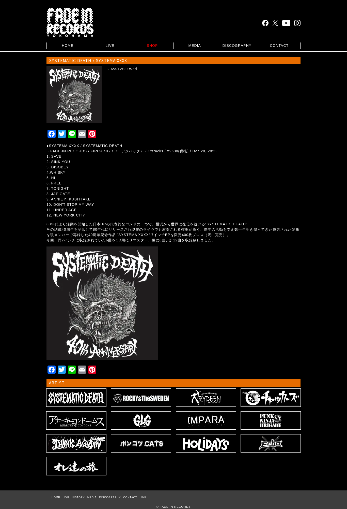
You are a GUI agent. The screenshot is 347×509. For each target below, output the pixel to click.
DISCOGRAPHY (236, 45)
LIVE (110, 45)
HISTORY (78, 497)
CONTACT (279, 45)
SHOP (152, 45)
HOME (67, 45)
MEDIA (194, 45)
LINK (143, 497)
